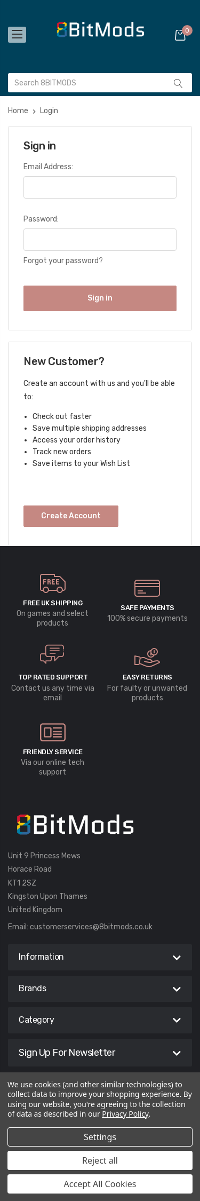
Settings (100, 1137)
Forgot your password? (63, 260)
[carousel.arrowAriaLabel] (53, 583)
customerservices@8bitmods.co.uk (91, 926)
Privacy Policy (125, 1114)
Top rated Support (53, 677)
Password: (41, 219)
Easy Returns (147, 677)
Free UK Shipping (52, 603)
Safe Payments (147, 608)
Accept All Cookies (100, 1184)
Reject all (100, 1160)
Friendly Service (53, 752)
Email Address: (48, 166)
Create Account (71, 515)
